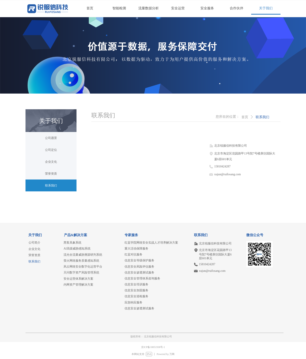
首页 (244, 117)
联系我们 (262, 117)
